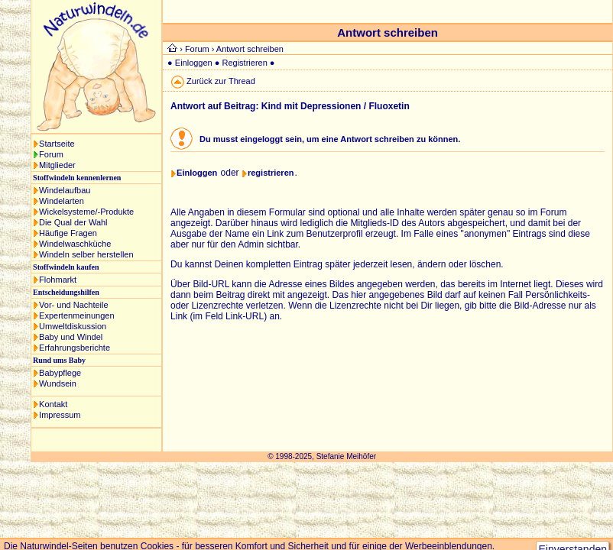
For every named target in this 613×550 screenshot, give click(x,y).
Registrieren (245, 62)
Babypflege (60, 372)
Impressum (59, 414)
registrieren (271, 172)
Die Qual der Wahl (73, 222)
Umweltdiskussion (72, 326)
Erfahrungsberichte (74, 347)
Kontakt (53, 404)
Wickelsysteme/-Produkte (86, 211)
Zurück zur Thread (220, 81)
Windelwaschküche (75, 243)
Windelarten (61, 200)
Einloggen (193, 62)
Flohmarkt (57, 279)
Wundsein (57, 383)
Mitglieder (57, 165)
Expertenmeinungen (76, 315)
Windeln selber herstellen (86, 254)
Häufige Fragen (68, 233)
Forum (51, 154)
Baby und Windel (70, 336)
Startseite (56, 143)
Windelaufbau (64, 190)
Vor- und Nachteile (74, 304)
